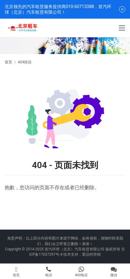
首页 (8, 62)
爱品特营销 (91, 254)
